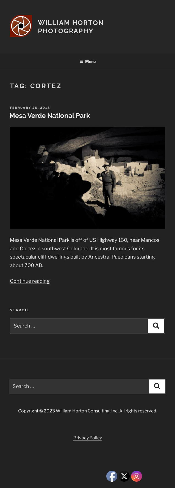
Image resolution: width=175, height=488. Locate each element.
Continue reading (30, 281)
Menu (87, 61)
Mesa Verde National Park (49, 116)
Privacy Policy (87, 437)
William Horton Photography (71, 27)
